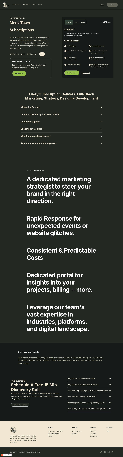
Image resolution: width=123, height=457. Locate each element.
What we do (17, 5)
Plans (34, 4)
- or (85, 73)
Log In (102, 5)
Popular (42, 54)
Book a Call (19, 73)
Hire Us (112, 5)
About (40, 4)
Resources (26, 5)
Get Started (71, 73)
